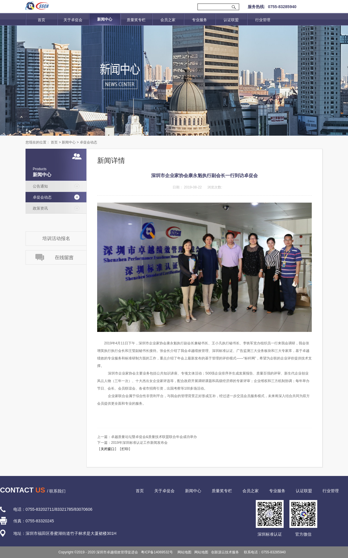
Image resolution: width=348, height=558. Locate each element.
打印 (125, 449)
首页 (41, 20)
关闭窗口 (108, 449)
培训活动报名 (56, 238)
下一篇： (132, 443)
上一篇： (147, 437)
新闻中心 (69, 142)
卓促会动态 (88, 142)
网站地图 (184, 552)
